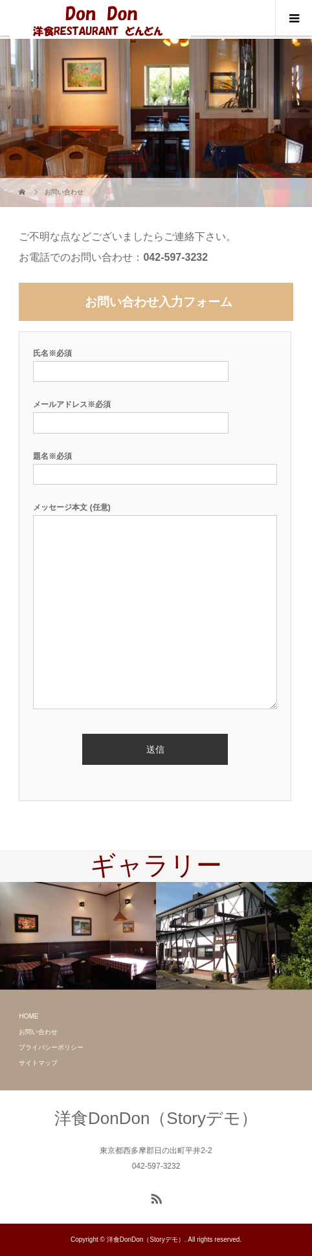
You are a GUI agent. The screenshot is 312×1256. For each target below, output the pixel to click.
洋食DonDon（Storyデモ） (156, 1118)
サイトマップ (38, 1062)
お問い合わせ (38, 1031)
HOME (28, 1016)
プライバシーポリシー (51, 1047)
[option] (78, 936)
